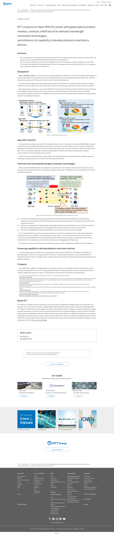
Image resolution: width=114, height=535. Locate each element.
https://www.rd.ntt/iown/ (25, 277)
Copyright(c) (76, 529)
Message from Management (73, 476)
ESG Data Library (71, 489)
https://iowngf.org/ (24, 282)
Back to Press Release (57, 364)
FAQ (35, 489)
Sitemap (82, 529)
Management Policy (38, 480)
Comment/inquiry (71, 498)
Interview (53, 478)
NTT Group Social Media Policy (57, 522)
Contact (98, 2)
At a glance (19, 483)
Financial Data (37, 482)
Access (85, 485)
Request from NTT (55, 513)
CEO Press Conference (89, 478)
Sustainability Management (73, 478)
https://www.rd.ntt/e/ (39, 320)
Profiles (85, 483)
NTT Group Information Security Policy (45, 529)
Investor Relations (51, 5)
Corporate (90, 5)
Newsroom (41, 5)
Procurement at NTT (71, 496)
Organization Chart (88, 482)
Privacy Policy (33, 529)
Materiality (69, 480)
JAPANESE (103, 2)
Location (53, 485)
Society (69, 485)
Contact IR (36, 493)
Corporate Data (87, 480)
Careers (97, 5)
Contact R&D (53, 487)
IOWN (18, 487)
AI (17, 489)
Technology (23, 396)
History (19, 482)
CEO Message (87, 476)
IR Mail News (37, 491)
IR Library (36, 485)
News (19, 494)
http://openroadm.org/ (24, 290)
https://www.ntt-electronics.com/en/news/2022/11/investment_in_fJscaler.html (37, 295)
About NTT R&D (54, 480)
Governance (70, 487)
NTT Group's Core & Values (23, 480)
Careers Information (90, 494)
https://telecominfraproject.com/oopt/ (28, 294)
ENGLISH (109, 2)
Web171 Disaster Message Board (58, 506)
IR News (36, 476)
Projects (19, 485)
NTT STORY (103, 5)
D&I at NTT (69, 494)
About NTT (33, 5)
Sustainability (82, 5)
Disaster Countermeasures (69, 5)
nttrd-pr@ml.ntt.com (26, 339)
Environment (70, 483)
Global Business (22, 504)
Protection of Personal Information (64, 529)
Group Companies (57, 450)
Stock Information (38, 483)
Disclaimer (36, 487)
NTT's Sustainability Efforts (73, 482)
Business (19, 478)
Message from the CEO (39, 478)
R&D (59, 5)
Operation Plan (54, 512)
